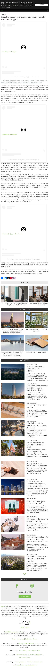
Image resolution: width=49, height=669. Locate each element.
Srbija (26, 627)
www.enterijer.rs (20, 662)
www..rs (22, 650)
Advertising (21, 639)
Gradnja (3, 15)
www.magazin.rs (23, 654)
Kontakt (35, 639)
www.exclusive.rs (24, 657)
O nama (14, 639)
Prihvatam (41, 5)
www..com (34, 650)
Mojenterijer (4, 606)
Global (22, 627)
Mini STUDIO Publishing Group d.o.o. (13, 632)
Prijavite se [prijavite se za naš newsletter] (25, 596)
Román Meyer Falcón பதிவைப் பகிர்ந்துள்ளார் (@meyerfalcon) (23, 259)
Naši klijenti (28, 639)
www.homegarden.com (34, 662)
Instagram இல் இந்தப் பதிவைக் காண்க (12, 234)
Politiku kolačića (6, 7)
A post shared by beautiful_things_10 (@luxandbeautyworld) (23, 77)
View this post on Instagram (9, 51)
